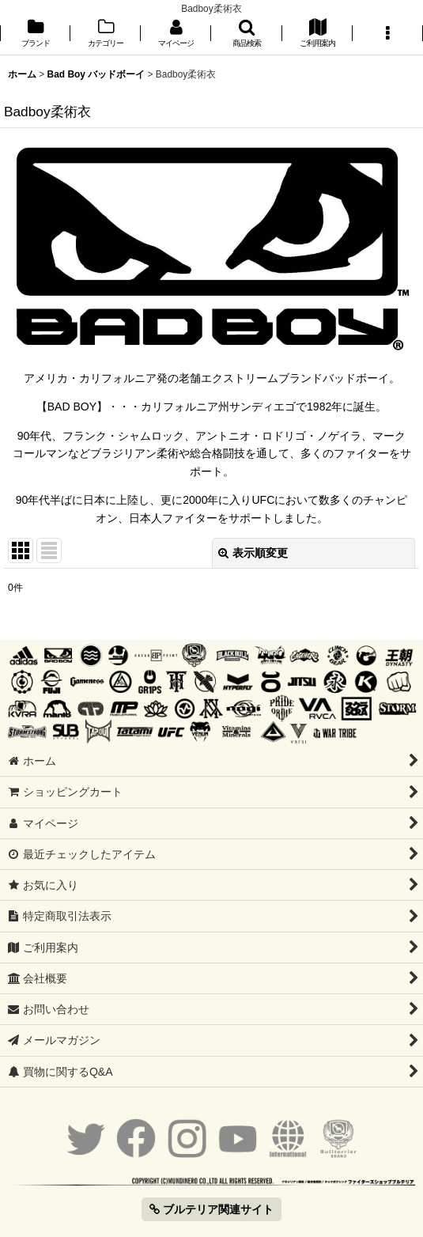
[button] (246, 34)
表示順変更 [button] (253, 553)
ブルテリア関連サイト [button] (211, 1209)
